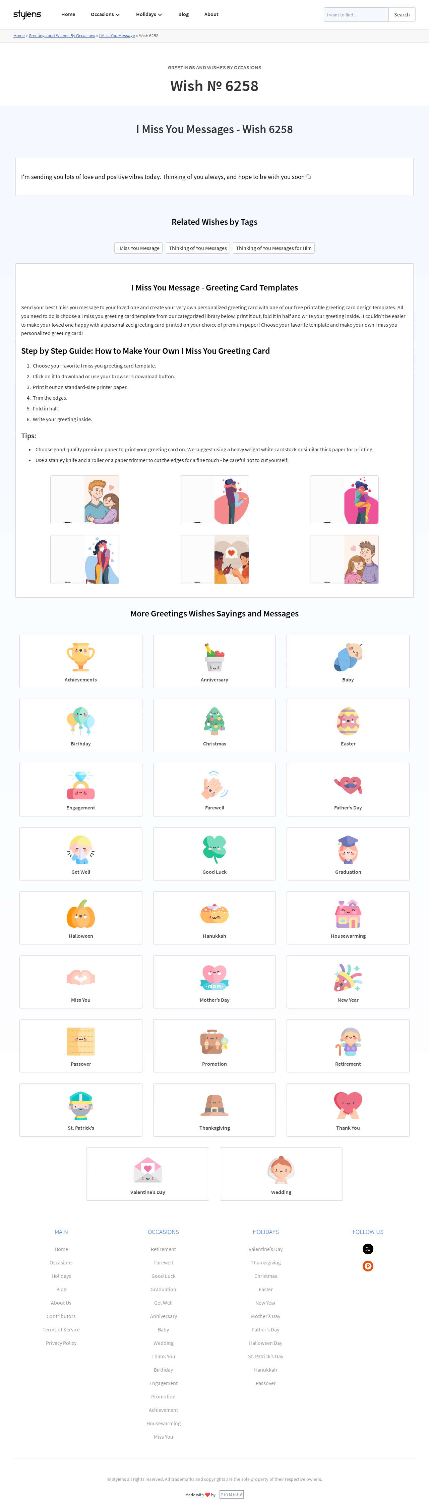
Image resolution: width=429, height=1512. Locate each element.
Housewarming (163, 1423)
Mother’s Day (265, 1316)
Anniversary (163, 1316)
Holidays (61, 1275)
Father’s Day (265, 1329)
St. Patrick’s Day (265, 1356)
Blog (183, 14)
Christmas (265, 1275)
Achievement (163, 1409)
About (211, 14)
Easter (266, 1289)
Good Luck (163, 1275)
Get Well (163, 1302)
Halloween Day (265, 1342)
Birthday (163, 1369)
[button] (106, 14)
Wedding (164, 1342)
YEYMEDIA (232, 1494)
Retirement (163, 1249)
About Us (61, 1302)
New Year (265, 1302)
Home (68, 14)
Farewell (163, 1262)
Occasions (61, 1262)
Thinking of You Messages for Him (274, 248)
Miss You (163, 1436)
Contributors (61, 1316)
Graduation (163, 1289)
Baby (163, 1329)
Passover (266, 1383)
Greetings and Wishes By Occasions (62, 35)
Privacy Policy (61, 1342)
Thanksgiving (266, 1262)
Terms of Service (61, 1329)
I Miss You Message (117, 35)
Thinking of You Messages (198, 248)
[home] (27, 15)
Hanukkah (265, 1369)
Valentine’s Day (266, 1249)
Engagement (163, 1383)
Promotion (163, 1396)
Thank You (163, 1356)
